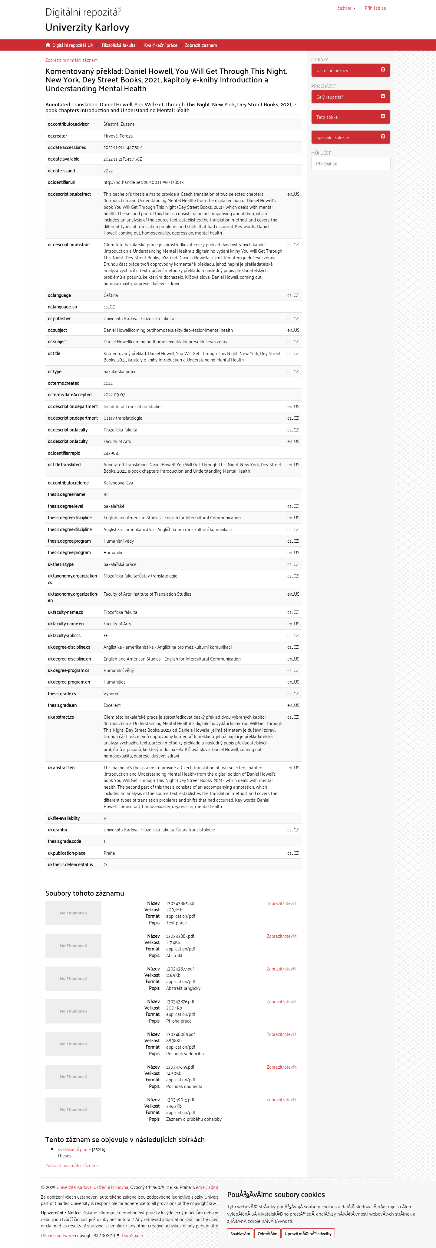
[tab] (351, 70)
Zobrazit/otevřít (282, 903)
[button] (346, 7)
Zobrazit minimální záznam (71, 59)
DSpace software (57, 1235)
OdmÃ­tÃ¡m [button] (267, 1233)
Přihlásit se (326, 163)
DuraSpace (132, 1235)
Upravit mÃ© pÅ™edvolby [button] (308, 1233)
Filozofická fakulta (119, 45)
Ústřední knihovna (111, 1187)
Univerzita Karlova (74, 1187)
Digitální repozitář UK (72, 45)
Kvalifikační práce (160, 45)
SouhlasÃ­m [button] (240, 1233)
